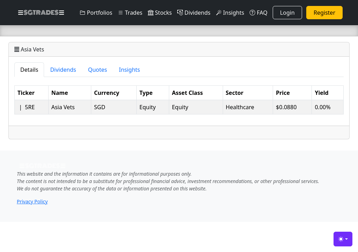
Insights (230, 12)
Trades (130, 12)
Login (287, 12)
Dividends (193, 12)
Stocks (160, 12)
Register (324, 12)
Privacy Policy (32, 201)
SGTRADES (41, 12)
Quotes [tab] (97, 70)
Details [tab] (29, 70)
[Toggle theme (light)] (343, 239)
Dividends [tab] (63, 70)
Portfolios (96, 12)
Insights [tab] (129, 70)
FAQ (258, 12)
